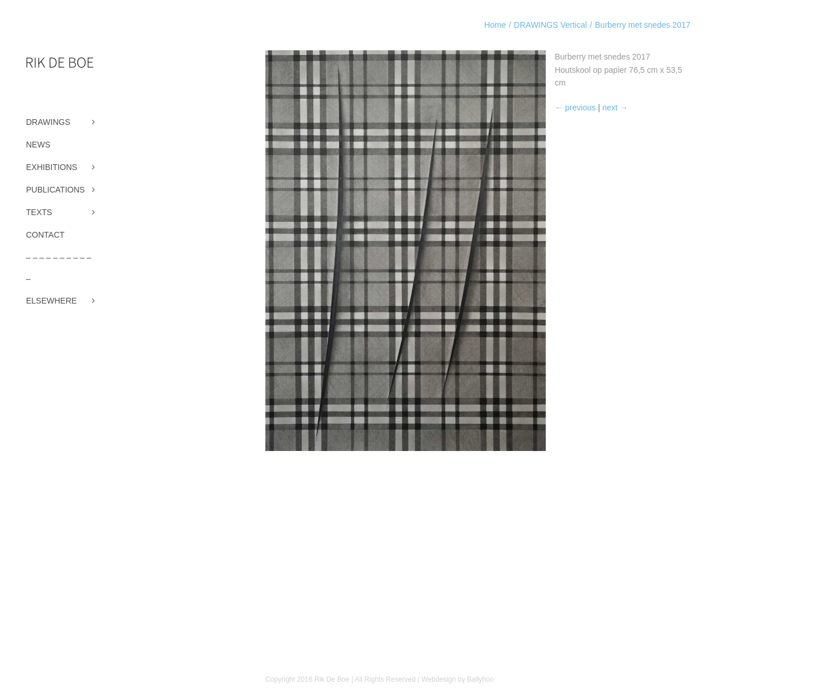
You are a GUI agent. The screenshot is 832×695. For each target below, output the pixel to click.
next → (614, 107)
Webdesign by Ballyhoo (457, 679)
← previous (575, 107)
